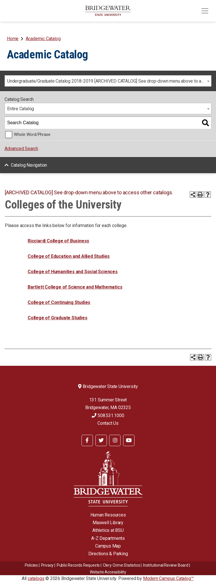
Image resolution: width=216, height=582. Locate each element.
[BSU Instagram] (115, 440)
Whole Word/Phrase (32, 134)
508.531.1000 (108, 415)
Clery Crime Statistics (121, 565)
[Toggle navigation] (205, 11)
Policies (31, 565)
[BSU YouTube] (129, 440)
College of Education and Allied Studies (69, 256)
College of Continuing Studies (59, 302)
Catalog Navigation (29, 165)
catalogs (36, 578)
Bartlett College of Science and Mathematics (75, 287)
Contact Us (108, 423)
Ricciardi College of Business (58, 241)
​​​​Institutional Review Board (165, 565)
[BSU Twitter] (101, 440)
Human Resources (108, 515)
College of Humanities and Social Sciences (73, 271)
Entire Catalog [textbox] (20, 108)
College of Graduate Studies (57, 317)
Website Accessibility (108, 572)
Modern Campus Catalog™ (168, 578)
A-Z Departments (108, 538)
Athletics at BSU (108, 530)
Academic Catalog (43, 38)
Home (13, 38)
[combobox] (108, 81)
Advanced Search (21, 148)
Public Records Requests (78, 565)
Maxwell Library (108, 522)
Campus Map (108, 546)
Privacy (47, 565)
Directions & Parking (108, 553)
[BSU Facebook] (87, 440)
